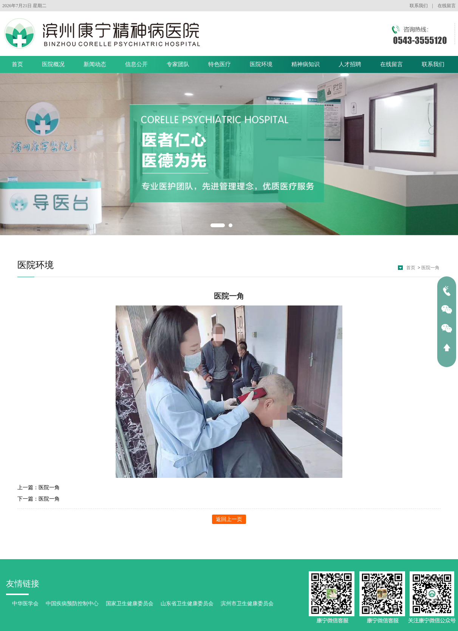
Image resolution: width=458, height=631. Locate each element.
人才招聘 (350, 64)
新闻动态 (95, 64)
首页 (17, 64)
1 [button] (217, 225)
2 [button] (230, 225)
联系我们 (419, 5)
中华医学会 (25, 603)
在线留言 (447, 5)
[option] (229, 154)
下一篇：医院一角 (38, 499)
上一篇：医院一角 (38, 487)
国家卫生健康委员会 (129, 603)
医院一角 (430, 267)
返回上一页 (229, 519)
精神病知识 (305, 64)
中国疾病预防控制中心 (72, 603)
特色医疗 (219, 64)
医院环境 (261, 64)
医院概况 (53, 64)
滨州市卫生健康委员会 (247, 603)
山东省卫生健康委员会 (187, 603)
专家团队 (178, 64)
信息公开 (136, 64)
